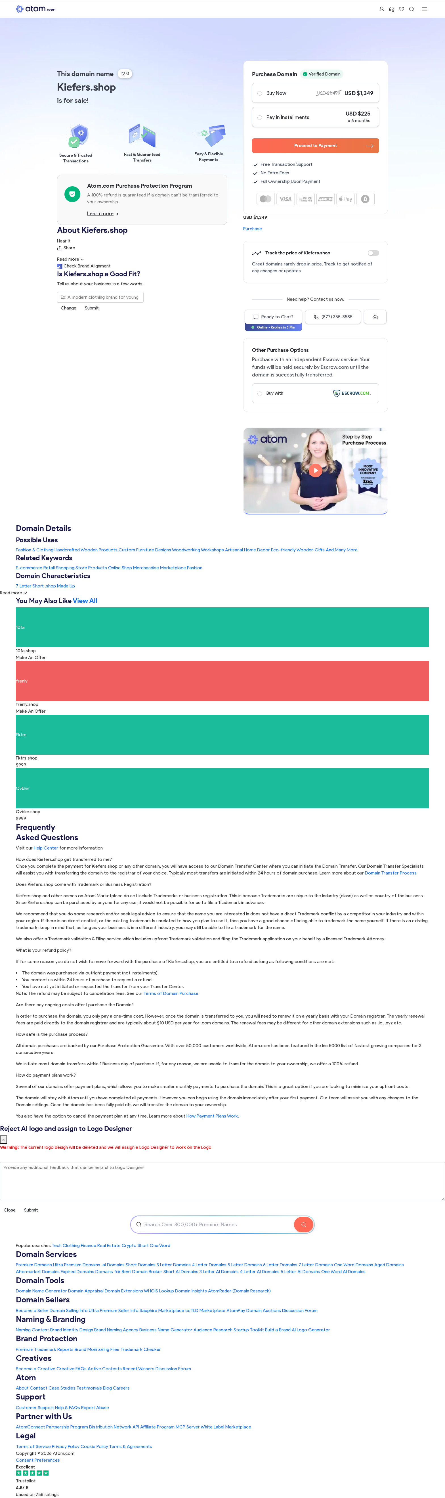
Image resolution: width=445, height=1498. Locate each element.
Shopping (65, 567)
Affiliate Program (157, 1427)
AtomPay (235, 1310)
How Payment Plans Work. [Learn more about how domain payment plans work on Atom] (212, 1116)
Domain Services (46, 1254)
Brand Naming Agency (116, 1329)
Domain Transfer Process (391, 873)
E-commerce (29, 567)
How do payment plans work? (46, 1075)
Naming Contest (32, 1329)
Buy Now (315, 92)
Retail (49, 567)
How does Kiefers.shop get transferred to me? (64, 859)
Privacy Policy (65, 1446)
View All (85, 601)
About (22, 1388)
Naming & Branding (51, 1319)
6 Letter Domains (280, 1264)
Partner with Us (44, 1416)
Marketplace (173, 567)
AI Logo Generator (311, 1329)
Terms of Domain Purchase (170, 993)
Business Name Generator (165, 1329)
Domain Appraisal (86, 1291)
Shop (127, 567)
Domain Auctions (263, 1310)
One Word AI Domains (343, 1271)
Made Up (66, 586)
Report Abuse (95, 1407)
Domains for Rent (113, 1271)
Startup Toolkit (249, 1329)
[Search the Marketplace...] (100, 297)
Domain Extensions (124, 1291)
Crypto (129, 1245)
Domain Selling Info (69, 1310)
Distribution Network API (114, 1427)
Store (81, 567)
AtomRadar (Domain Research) (239, 1291)
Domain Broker (147, 1271)
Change (68, 308)
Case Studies (62, 1388)
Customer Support (35, 1407)
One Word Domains (353, 1264)
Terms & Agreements (130, 1446)
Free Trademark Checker (135, 1349)
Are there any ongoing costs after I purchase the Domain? (75, 1004)
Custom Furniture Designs (145, 550)
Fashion (194, 567)
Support (31, 1396)
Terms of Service (33, 1446)
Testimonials (89, 1388)
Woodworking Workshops (198, 550)
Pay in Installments (315, 117)
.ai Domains (113, 1264)
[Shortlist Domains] (401, 9)
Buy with (315, 393)
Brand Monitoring (92, 1349)
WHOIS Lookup (159, 1291)
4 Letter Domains (209, 1264)
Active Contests (105, 1368)
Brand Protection (46, 1338)
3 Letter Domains (174, 1264)
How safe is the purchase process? (52, 1034)
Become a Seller (32, 1310)
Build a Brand (278, 1329)
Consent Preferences (38, 1460)
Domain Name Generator (41, 1291)
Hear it (64, 241)
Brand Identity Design (71, 1329)
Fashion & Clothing (34, 550)
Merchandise (146, 567)
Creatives (34, 1358)
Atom (26, 1377)
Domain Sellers (43, 1299)
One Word (160, 1245)
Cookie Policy (94, 1446)
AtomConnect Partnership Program (52, 1427)
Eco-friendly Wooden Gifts (298, 550)
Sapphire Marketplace (162, 1310)
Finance (88, 1245)
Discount (373, 253)
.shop (50, 586)
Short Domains (141, 1264)
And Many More (342, 550)
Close (10, 1210)
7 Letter (24, 586)
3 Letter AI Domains (219, 1271)
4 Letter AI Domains (260, 1271)
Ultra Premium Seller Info (113, 1310)
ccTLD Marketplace (205, 1310)
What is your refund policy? (43, 950)
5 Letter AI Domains (300, 1271)
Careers (121, 1388)
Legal (26, 1435)
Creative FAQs (71, 1368)
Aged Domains (389, 1264)
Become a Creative (35, 1368)
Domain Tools (40, 1280)
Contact (38, 1388)
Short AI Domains (180, 1271)
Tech (57, 1245)
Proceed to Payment (333, 145)
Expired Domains (77, 1271)
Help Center (46, 848)
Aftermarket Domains (38, 1271)
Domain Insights (191, 1291)
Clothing (71, 1245)
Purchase (252, 228)
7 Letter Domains (316, 1264)
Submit (92, 308)
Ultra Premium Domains (76, 1264)
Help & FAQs (67, 1407)
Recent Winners (138, 1368)
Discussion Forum (300, 1310)
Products (97, 567)
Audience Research (213, 1329)
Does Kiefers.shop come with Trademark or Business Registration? (83, 884)
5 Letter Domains (245, 1264)
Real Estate (109, 1245)
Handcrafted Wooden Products (85, 550)
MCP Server (188, 1427)
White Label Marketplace (226, 1427)
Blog (107, 1388)
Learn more (103, 213)
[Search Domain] (303, 1224)
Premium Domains (34, 1264)
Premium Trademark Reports (45, 1349)
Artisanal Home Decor (247, 550)
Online (114, 567)
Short (38, 586)
